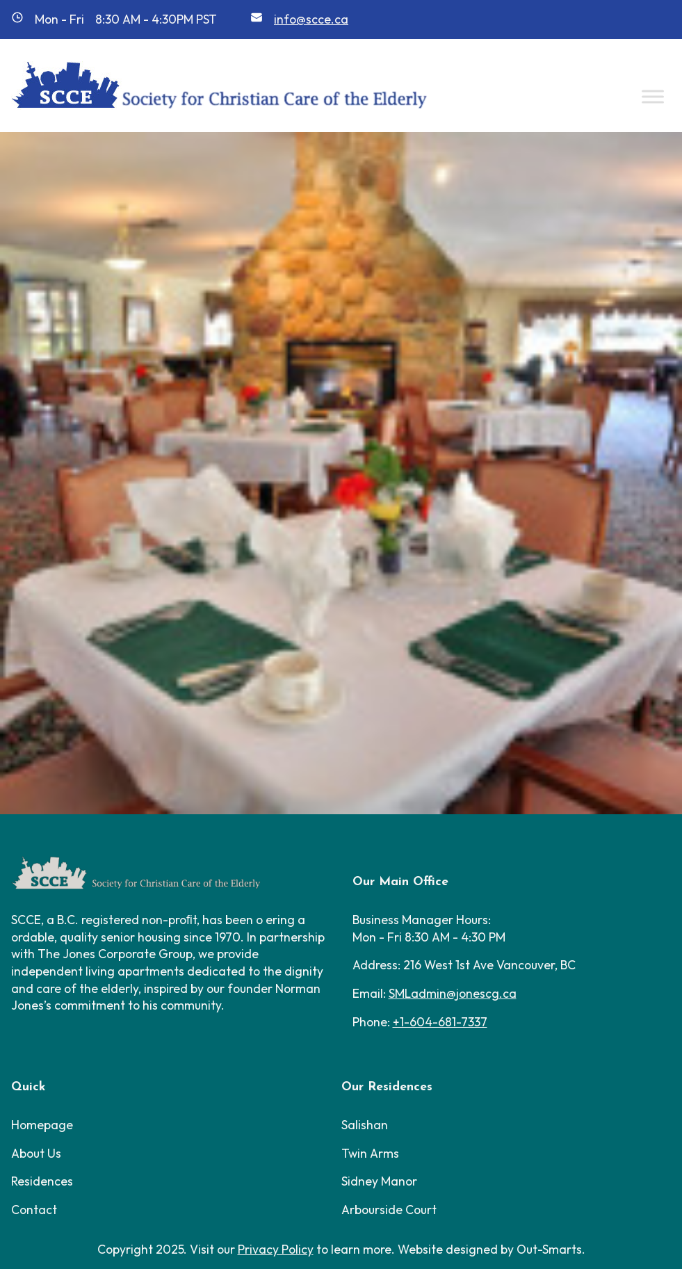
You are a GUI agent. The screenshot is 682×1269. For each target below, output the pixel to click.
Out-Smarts (549, 1249)
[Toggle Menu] (653, 96)
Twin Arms (370, 1153)
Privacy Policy (276, 1249)
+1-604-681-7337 (440, 1022)
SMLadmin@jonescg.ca (453, 993)
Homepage (42, 1125)
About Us (36, 1153)
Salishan (364, 1125)
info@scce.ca (311, 19)
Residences (42, 1181)
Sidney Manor (379, 1181)
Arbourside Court (389, 1210)
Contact (34, 1210)
